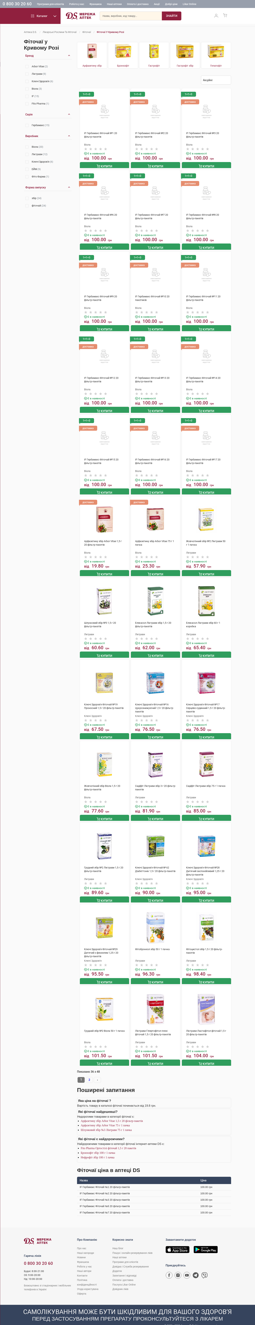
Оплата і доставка (138, 4)
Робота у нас (76, 4)
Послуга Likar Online (124, 1277)
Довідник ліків (120, 1282)
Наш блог (117, 1241)
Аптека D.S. (30, 32)
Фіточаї (86, 32)
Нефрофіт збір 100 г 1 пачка (97, 1150)
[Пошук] (171, 16)
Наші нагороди (85, 1245)
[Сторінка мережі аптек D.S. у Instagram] (178, 1268)
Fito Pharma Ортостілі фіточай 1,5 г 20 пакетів (108, 1140)
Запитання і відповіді (124, 1268)
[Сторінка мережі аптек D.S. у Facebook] (169, 1268)
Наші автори (84, 1263)
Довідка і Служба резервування (130, 1259)
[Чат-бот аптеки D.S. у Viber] (204, 1268)
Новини (81, 1250)
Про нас (81, 1241)
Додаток (117, 1263)
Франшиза (95, 4)
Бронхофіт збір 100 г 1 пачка (98, 1145)
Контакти (82, 1268)
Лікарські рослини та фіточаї (59, 32)
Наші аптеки (114, 4)
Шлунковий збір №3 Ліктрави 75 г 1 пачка (106, 1122)
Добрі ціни (171, 4)
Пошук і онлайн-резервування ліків (132, 1245)
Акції (157, 4)
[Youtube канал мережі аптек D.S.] (186, 1268)
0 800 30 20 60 (17, 4)
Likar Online (189, 4)
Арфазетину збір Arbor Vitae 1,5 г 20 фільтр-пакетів (112, 1113)
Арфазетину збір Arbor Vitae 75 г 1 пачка (105, 1118)
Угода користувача (87, 1282)
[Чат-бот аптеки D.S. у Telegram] (195, 1268)
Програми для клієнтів (50, 4)
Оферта (81, 1286)
